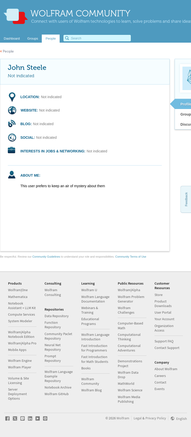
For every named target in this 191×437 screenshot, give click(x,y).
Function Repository (53, 324)
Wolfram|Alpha (129, 290)
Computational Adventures (129, 347)
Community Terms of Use (130, 256)
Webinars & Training (89, 310)
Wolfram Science (130, 390)
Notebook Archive (58, 387)
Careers (160, 375)
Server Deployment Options (17, 394)
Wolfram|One (18, 290)
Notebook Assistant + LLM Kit (22, 305)
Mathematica (17, 296)
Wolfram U (89, 290)
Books (86, 368)
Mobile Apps (17, 349)
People (7, 51)
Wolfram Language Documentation (95, 299)
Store (159, 294)
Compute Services (21, 314)
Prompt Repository (53, 358)
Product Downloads (163, 303)
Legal (138, 418)
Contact (160, 382)
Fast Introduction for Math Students (94, 359)
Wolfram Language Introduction (95, 336)
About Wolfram (166, 369)
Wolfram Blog (91, 390)
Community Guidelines (46, 256)
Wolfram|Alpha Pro (22, 343)
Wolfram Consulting (53, 292)
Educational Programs (90, 321)
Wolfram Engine (20, 360)
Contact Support (167, 347)
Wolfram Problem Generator (131, 299)
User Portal (163, 312)
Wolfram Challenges (126, 310)
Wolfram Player (19, 367)
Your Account (164, 319)
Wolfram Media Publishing (129, 399)
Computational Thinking (129, 336)
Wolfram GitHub (57, 394)
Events (160, 389)
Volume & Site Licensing (18, 380)
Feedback (186, 199)
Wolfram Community (90, 381)
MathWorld (126, 383)
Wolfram (123, 418)
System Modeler (20, 321)
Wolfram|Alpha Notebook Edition (21, 334)
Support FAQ (164, 341)
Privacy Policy (155, 418)
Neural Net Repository (53, 347)
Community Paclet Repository (58, 336)
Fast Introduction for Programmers (94, 347)
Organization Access (164, 328)
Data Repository (57, 316)
